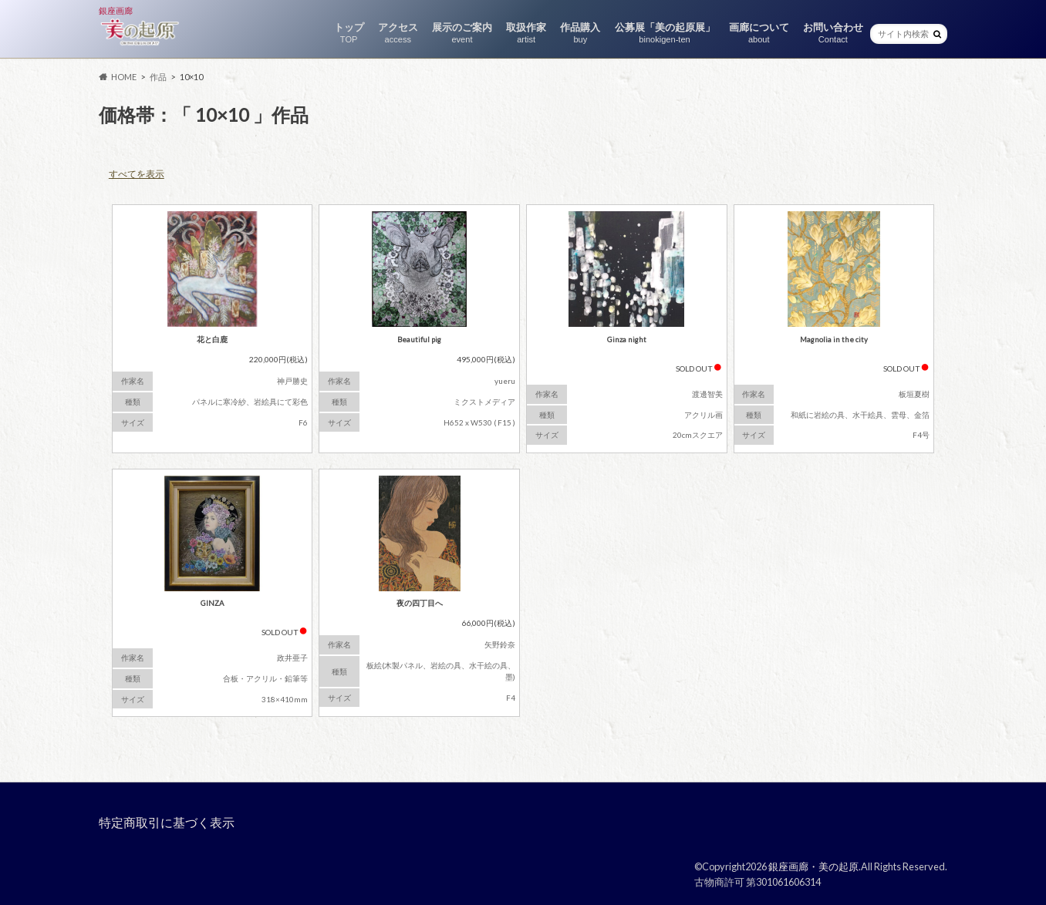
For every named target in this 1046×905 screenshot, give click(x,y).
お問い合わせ (833, 33)
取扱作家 (526, 33)
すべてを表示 (136, 174)
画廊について (759, 33)
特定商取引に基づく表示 (167, 822)
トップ (349, 33)
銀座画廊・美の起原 (813, 866)
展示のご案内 (462, 33)
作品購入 (580, 33)
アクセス (398, 33)
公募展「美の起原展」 (665, 33)
